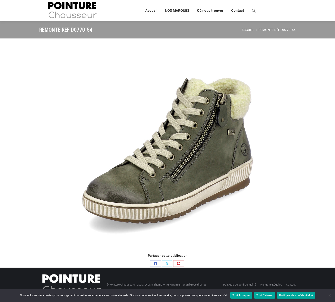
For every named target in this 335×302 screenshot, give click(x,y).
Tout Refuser (264, 295)
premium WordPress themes (188, 284)
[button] (254, 11)
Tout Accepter (241, 295)
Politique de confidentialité (296, 295)
